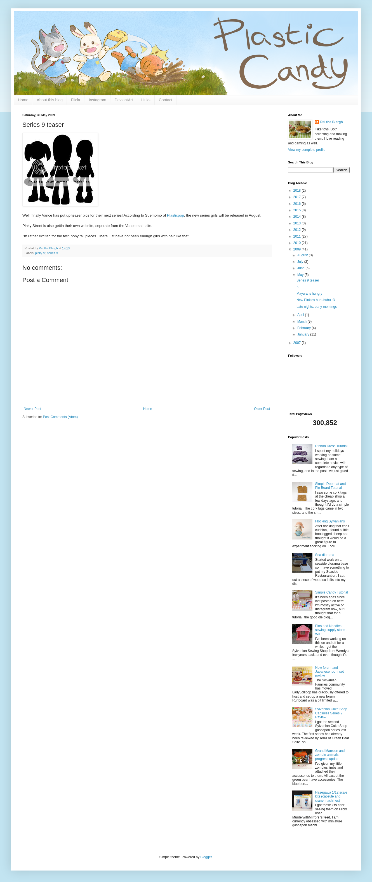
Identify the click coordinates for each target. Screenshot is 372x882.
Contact (165, 100)
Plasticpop (175, 215)
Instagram (97, 100)
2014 (297, 217)
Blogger (206, 857)
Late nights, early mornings (316, 307)
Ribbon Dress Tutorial (331, 446)
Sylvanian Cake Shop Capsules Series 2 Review (331, 713)
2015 (297, 210)
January (303, 334)
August (303, 255)
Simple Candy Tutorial (331, 592)
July (300, 262)
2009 (297, 249)
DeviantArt (124, 100)
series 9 (52, 253)
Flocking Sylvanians (330, 521)
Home (23, 100)
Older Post (262, 409)
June (301, 268)
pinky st (40, 253)
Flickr (75, 100)
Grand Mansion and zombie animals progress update (330, 755)
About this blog (50, 100)
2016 (297, 204)
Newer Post (32, 409)
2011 (297, 236)
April (301, 315)
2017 (297, 197)
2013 (297, 223)
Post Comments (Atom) (60, 417)
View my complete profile (306, 150)
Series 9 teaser (307, 280)
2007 (297, 343)
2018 (297, 191)
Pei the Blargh (331, 122)
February (304, 328)
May (301, 275)
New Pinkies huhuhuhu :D (315, 300)
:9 (297, 287)
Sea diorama (324, 555)
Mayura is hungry (309, 293)
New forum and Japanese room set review (329, 672)
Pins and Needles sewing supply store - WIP (331, 630)
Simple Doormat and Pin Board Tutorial (330, 486)
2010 (297, 243)
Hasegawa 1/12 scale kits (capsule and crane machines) (331, 796)
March (302, 321)
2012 (297, 230)
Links (145, 100)
